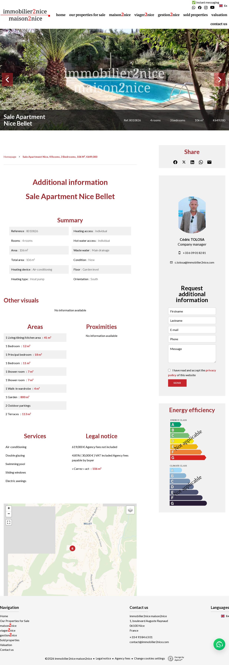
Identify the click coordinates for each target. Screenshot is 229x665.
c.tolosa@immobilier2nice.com (194, 262)
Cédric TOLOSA (192, 239)
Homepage (10, 156)
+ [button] (9, 508)
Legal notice (103, 658)
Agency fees (122, 658)
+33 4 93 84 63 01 (141, 637)
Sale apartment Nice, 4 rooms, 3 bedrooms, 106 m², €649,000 (60, 156)
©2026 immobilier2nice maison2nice (68, 658)
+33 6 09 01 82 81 (194, 252)
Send (177, 383)
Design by (175, 658)
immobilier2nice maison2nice (148, 616)
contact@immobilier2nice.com (149, 642)
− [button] (9, 514)
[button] (219, 644)
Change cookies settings (149, 658)
